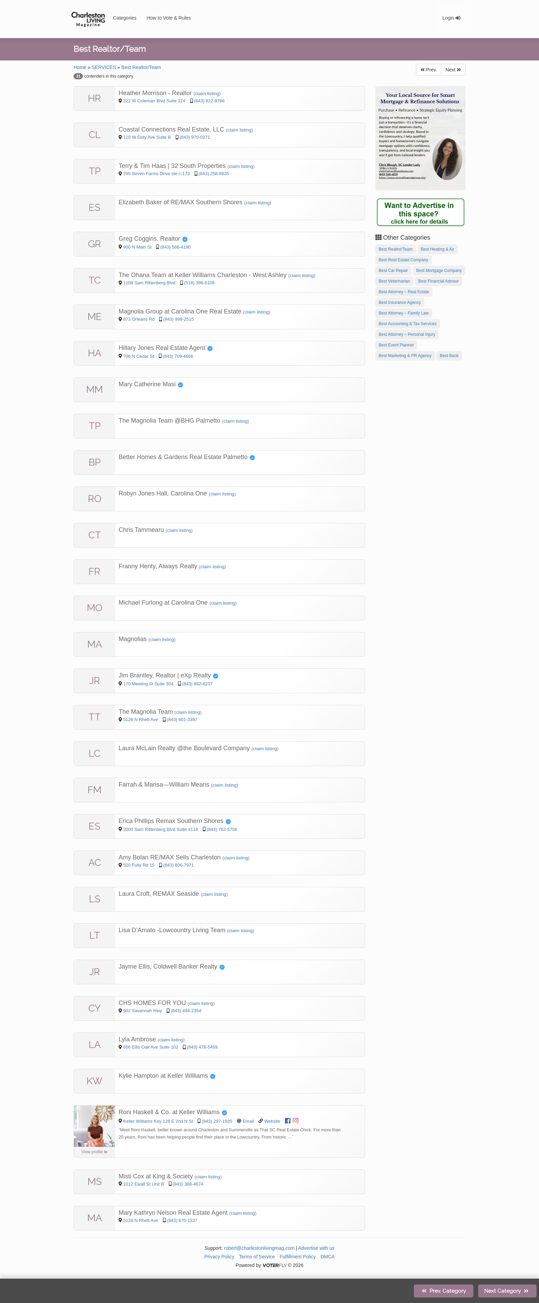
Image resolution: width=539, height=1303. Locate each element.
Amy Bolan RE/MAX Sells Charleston (170, 857)
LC (94, 753)
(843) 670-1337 (182, 1220)
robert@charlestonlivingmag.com (259, 1248)
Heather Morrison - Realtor (156, 93)
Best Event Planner (396, 345)
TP (95, 171)
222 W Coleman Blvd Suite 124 (154, 100)
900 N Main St (138, 247)
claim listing (207, 93)
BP (95, 462)
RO (94, 498)
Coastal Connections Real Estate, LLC (172, 129)
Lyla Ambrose (138, 1039)
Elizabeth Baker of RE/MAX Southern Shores (181, 202)
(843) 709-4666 (178, 356)
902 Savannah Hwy (143, 1010)
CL (95, 134)
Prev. (428, 69)
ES (94, 207)
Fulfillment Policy (298, 1256)
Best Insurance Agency (400, 302)
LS (94, 899)
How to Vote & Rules (169, 18)
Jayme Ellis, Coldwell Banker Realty (172, 966)
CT (94, 535)
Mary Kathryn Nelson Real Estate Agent (174, 1212)
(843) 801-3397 (182, 719)
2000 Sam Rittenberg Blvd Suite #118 (160, 829)
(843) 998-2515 (178, 319)
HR (94, 98)
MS (95, 1181)
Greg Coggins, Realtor (153, 238)
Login (451, 18)
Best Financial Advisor (438, 281)
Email (248, 1121)
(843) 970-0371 (194, 137)
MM (94, 389)
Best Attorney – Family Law (404, 313)
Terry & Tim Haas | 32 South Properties (173, 165)
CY (94, 1008)
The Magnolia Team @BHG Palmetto (170, 420)
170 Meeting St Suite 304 (148, 683)
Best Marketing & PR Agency (405, 355)
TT (94, 717)
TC (94, 280)
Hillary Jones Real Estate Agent (166, 347)
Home (80, 67)
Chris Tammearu (142, 529)
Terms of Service (257, 1256)
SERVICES (104, 67)
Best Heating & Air (437, 249)
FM (94, 790)
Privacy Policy (219, 1256)
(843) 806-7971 (178, 865)
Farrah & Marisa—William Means (165, 784)
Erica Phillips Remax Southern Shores (175, 821)
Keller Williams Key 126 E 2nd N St (158, 1121)
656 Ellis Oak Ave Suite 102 (150, 1047)
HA (94, 353)
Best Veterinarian (394, 281)
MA (94, 644)
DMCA (327, 1256)
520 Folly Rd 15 (138, 865)
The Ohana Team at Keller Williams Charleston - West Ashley (203, 275)
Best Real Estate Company (403, 260)
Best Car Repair (393, 270)
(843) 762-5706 (222, 829)
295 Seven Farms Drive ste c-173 (156, 173)
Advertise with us (316, 1248)
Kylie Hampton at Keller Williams (167, 1075)
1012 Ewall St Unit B (143, 1184)
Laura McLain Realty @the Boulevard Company (185, 748)
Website (272, 1121)
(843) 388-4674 (188, 1184)
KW (94, 1081)
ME (95, 316)
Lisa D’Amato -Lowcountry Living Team (173, 930)
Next (453, 69)
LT (94, 935)
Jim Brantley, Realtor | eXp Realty (169, 675)
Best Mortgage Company (439, 270)
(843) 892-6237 (197, 683)
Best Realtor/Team (141, 67)
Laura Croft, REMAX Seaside (160, 893)
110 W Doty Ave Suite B (147, 137)
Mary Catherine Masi (151, 384)
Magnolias (133, 639)
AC (94, 862)
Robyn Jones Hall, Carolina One (164, 493)
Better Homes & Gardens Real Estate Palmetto (187, 457)
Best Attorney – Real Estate (404, 291)
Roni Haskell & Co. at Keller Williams (173, 1112)
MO (94, 608)
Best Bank (449, 355)
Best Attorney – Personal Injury (407, 334)
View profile (94, 1152)
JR (94, 680)
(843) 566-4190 (175, 247)
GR (94, 244)
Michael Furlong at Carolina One (164, 602)
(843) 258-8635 (213, 173)
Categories (124, 18)
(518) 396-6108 (199, 282)
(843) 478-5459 (202, 1047)
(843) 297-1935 (217, 1121)
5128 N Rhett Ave (141, 719)
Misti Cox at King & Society (157, 1176)
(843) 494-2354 (185, 1010)
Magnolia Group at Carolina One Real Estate (181, 311)
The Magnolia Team (147, 711)
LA (95, 1044)
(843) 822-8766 (209, 100)
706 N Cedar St (139, 356)
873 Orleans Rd (139, 319)
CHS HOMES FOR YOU (153, 1002)
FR (94, 571)
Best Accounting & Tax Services (408, 323)
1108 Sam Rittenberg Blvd (149, 282)
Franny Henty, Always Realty (159, 566)
